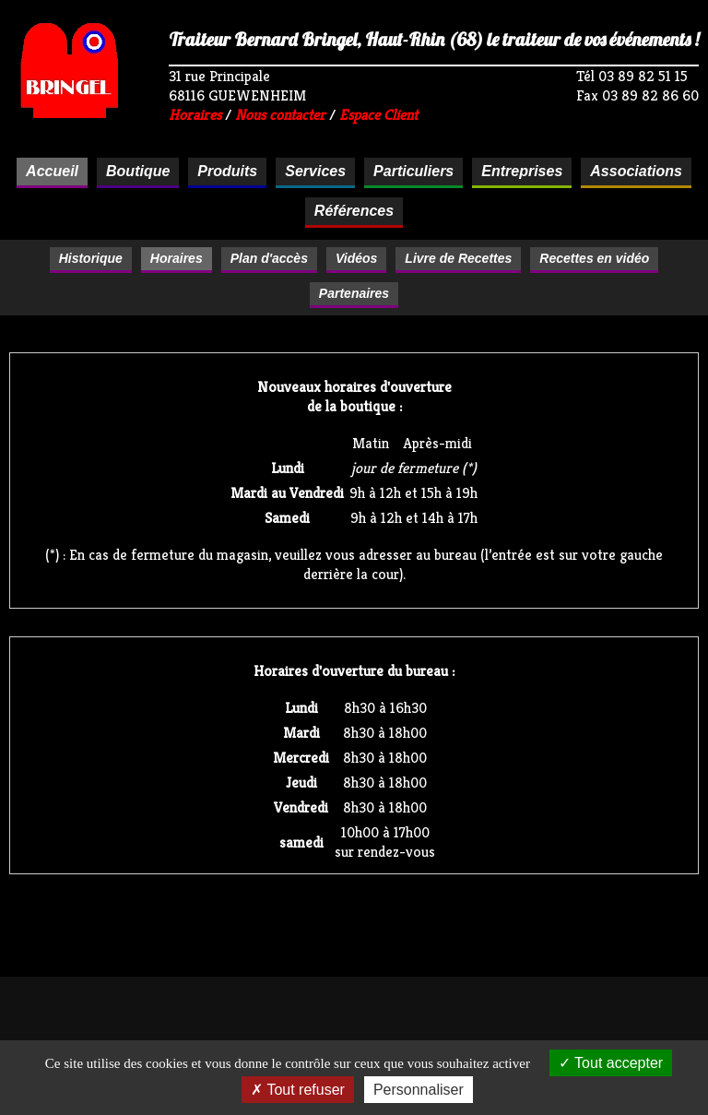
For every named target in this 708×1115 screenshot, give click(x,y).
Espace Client (378, 115)
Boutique (138, 171)
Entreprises (521, 171)
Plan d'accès (269, 258)
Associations (636, 171)
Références (354, 211)
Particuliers (413, 171)
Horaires (195, 115)
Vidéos (356, 258)
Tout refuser (298, 1089)
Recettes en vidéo (594, 258)
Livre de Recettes (458, 258)
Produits (227, 171)
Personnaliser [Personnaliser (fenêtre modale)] (418, 1089)
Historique (91, 258)
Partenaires (354, 293)
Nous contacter (280, 115)
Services (315, 171)
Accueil (52, 171)
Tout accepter (611, 1063)
